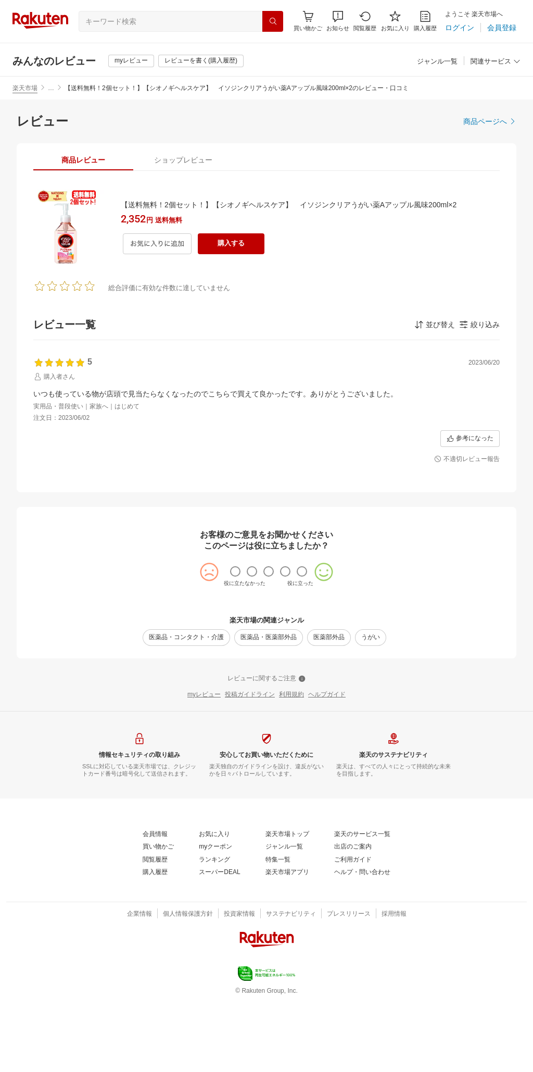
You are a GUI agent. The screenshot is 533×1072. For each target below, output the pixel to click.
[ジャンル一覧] (437, 61)
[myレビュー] (131, 61)
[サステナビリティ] (291, 914)
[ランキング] (214, 860)
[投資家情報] (239, 914)
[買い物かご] (158, 847)
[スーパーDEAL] (219, 872)
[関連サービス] (496, 61)
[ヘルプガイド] (327, 695)
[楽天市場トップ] (287, 834)
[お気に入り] (395, 21)
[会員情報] (155, 834)
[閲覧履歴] (364, 21)
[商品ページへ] (489, 121)
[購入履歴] (425, 21)
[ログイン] (459, 27)
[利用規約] (291, 695)
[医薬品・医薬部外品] (268, 637)
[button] (337, 21)
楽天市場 (24, 88)
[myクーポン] (215, 847)
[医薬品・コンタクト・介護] (186, 637)
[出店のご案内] (353, 847)
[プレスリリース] (349, 914)
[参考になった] (470, 438)
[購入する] (231, 243)
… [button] (51, 88)
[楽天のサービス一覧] (362, 834)
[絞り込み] (479, 324)
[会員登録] (501, 27)
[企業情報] (139, 914)
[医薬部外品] (329, 637)
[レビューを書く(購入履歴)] (201, 61)
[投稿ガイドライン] (250, 695)
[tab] (83, 159)
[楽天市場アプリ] (287, 872)
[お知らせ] (337, 21)
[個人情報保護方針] (188, 914)
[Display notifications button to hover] (308, 21)
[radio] (235, 571)
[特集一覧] (277, 860)
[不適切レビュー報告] (467, 459)
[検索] (272, 21)
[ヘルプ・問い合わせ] (362, 872)
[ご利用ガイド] (353, 860)
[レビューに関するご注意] (266, 679)
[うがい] (370, 637)
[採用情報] (394, 914)
